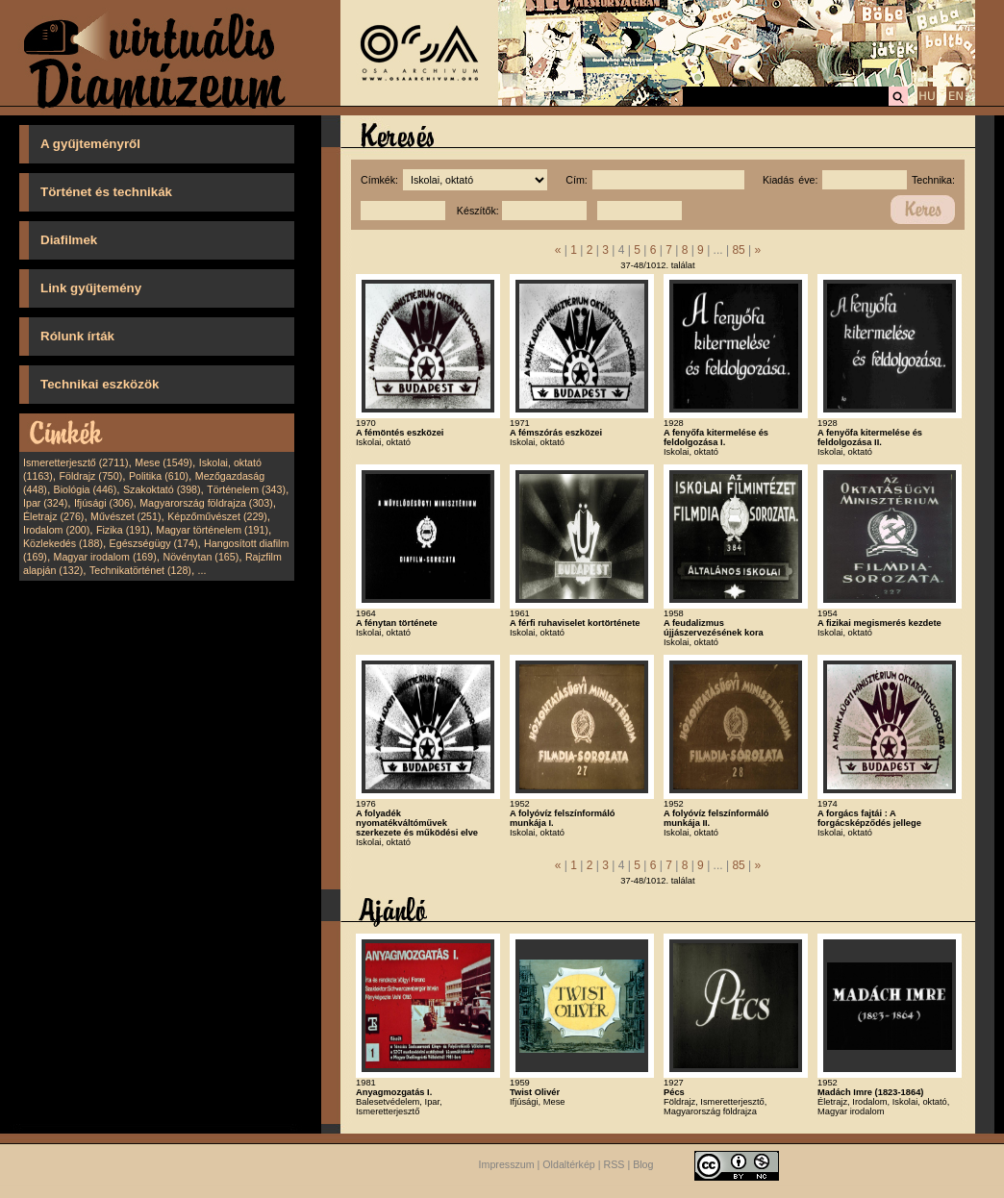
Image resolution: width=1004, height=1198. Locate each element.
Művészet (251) (125, 516)
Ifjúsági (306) (104, 503)
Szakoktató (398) (162, 489)
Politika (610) (158, 476)
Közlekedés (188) (63, 543)
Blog (643, 1164)
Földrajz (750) (90, 476)
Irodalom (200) (56, 530)
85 (738, 250)
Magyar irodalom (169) (105, 556)
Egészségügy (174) (154, 543)
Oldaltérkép (568, 1164)
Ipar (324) (45, 503)
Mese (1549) (163, 462)
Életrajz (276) (53, 516)
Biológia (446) (85, 489)
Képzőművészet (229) (217, 516)
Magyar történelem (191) (212, 530)
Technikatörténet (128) (140, 570)
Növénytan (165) (200, 556)
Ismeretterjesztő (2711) (76, 462)
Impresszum (507, 1164)
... (202, 570)
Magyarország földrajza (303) (206, 503)
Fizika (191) (123, 530)
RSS (614, 1164)
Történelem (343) (246, 489)
